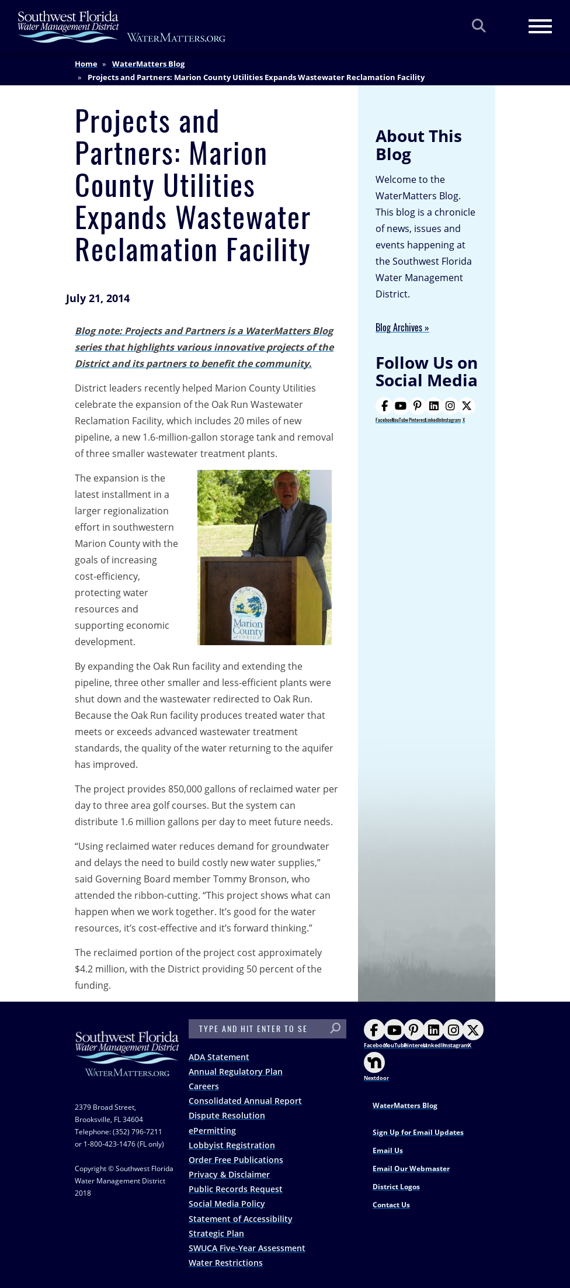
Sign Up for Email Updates (418, 1132)
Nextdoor (376, 1067)
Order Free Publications (236, 1159)
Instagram (451, 410)
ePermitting (212, 1130)
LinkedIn (433, 410)
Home (86, 63)
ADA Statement (219, 1056)
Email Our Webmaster (411, 1168)
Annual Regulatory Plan (236, 1071)
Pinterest (417, 410)
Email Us (388, 1150)
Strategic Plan (216, 1233)
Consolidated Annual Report (245, 1100)
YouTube (400, 410)
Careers (204, 1086)
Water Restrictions (226, 1262)
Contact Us (391, 1205)
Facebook (385, 410)
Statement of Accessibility (241, 1218)
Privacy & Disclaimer (229, 1174)
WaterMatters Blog (148, 63)
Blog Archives (399, 327)
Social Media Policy (227, 1203)
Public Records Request (236, 1188)
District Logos (396, 1187)
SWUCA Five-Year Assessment (247, 1248)
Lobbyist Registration (232, 1145)
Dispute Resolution (227, 1115)
